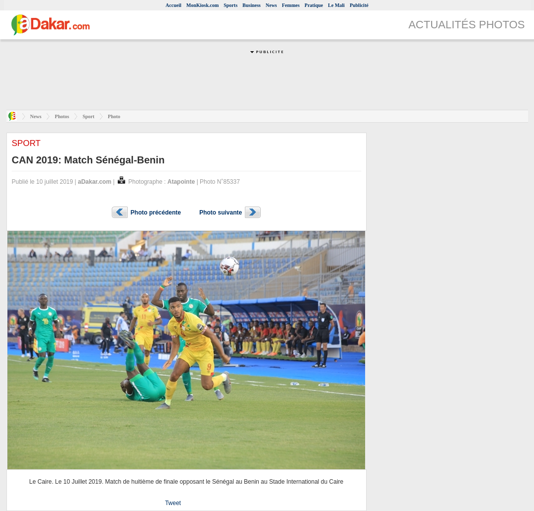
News (271, 5)
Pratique (314, 5)
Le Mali (336, 5)
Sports (230, 5)
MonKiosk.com (202, 5)
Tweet (173, 503)
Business (251, 5)
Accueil (173, 5)
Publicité (359, 5)
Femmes (291, 5)
